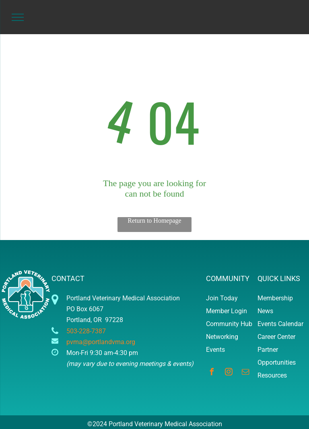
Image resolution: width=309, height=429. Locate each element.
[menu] (17, 17)
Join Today (222, 298)
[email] (245, 373)
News (265, 311)
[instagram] (228, 373)
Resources (272, 375)
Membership (275, 298)
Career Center (276, 337)
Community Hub (229, 324)
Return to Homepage (154, 220)
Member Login (226, 311)
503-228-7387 (86, 331)
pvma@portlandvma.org (100, 342)
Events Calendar (280, 324)
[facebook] (211, 373)
